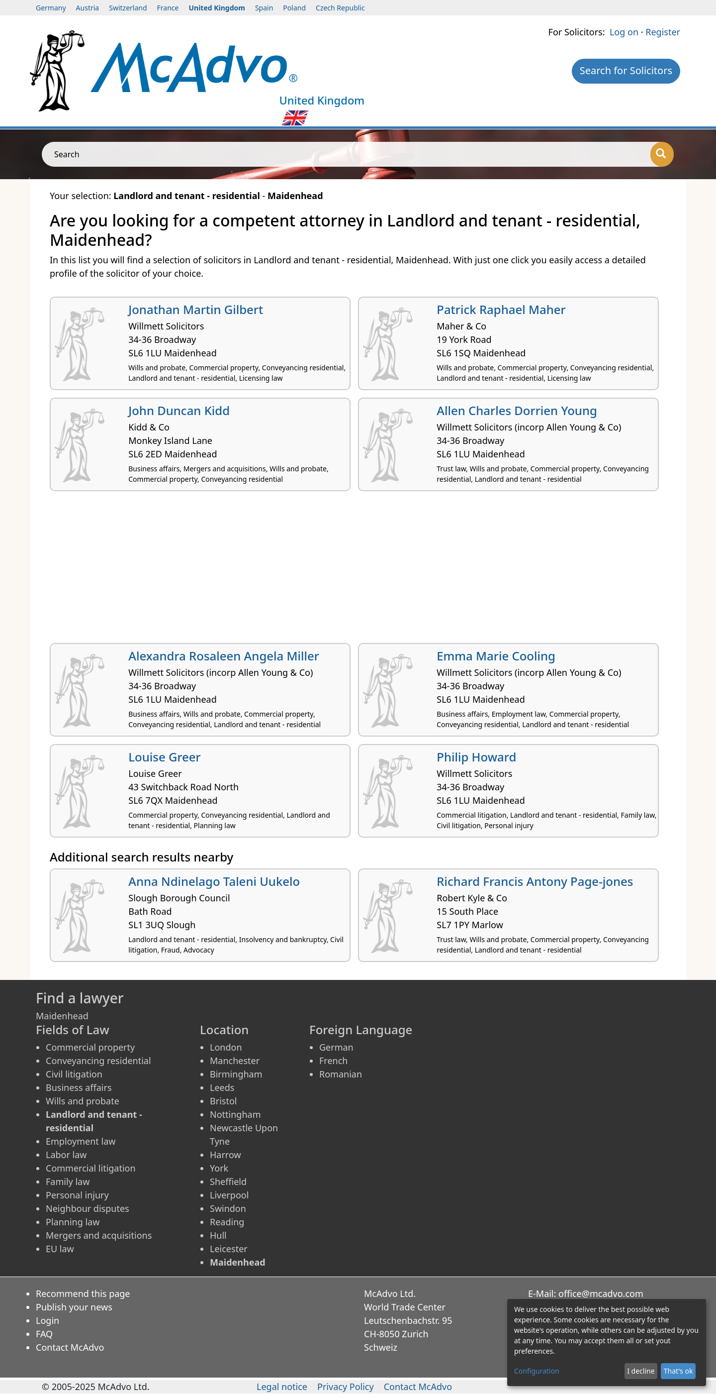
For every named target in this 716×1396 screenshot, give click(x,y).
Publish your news (74, 1307)
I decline (640, 1371)
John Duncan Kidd (179, 410)
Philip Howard (476, 757)
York (219, 1168)
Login (47, 1320)
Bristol (223, 1101)
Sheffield (228, 1181)
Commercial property (90, 1047)
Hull (218, 1235)
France (168, 7)
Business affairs (79, 1087)
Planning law (72, 1222)
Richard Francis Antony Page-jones (535, 881)
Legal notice (282, 1387)
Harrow (225, 1155)
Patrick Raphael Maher (501, 309)
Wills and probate (82, 1101)
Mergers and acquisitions (99, 1235)
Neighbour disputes (87, 1208)
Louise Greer (164, 757)
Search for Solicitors (626, 70)
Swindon (228, 1208)
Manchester (235, 1061)
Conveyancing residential (98, 1061)
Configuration (536, 1371)
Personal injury (77, 1195)
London (226, 1047)
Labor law (66, 1155)
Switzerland (128, 7)
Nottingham (235, 1114)
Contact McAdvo (70, 1347)
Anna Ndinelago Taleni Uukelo (214, 881)
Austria (87, 7)
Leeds (222, 1087)
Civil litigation (74, 1074)
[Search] (662, 154)
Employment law (80, 1141)
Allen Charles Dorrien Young (517, 410)
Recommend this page (83, 1293)
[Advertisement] (348, 571)
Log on (624, 32)
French (333, 1061)
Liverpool (229, 1195)
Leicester (229, 1249)
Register (662, 32)
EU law (60, 1249)
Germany (51, 7)
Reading (227, 1222)
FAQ (44, 1334)
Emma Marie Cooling (496, 655)
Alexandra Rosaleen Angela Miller (223, 655)
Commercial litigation (91, 1168)
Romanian (340, 1074)
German (336, 1047)
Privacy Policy (345, 1387)
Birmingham (236, 1074)
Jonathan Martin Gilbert (195, 309)
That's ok (678, 1371)
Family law (68, 1181)
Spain (264, 7)
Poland (294, 7)
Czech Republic (340, 7)
